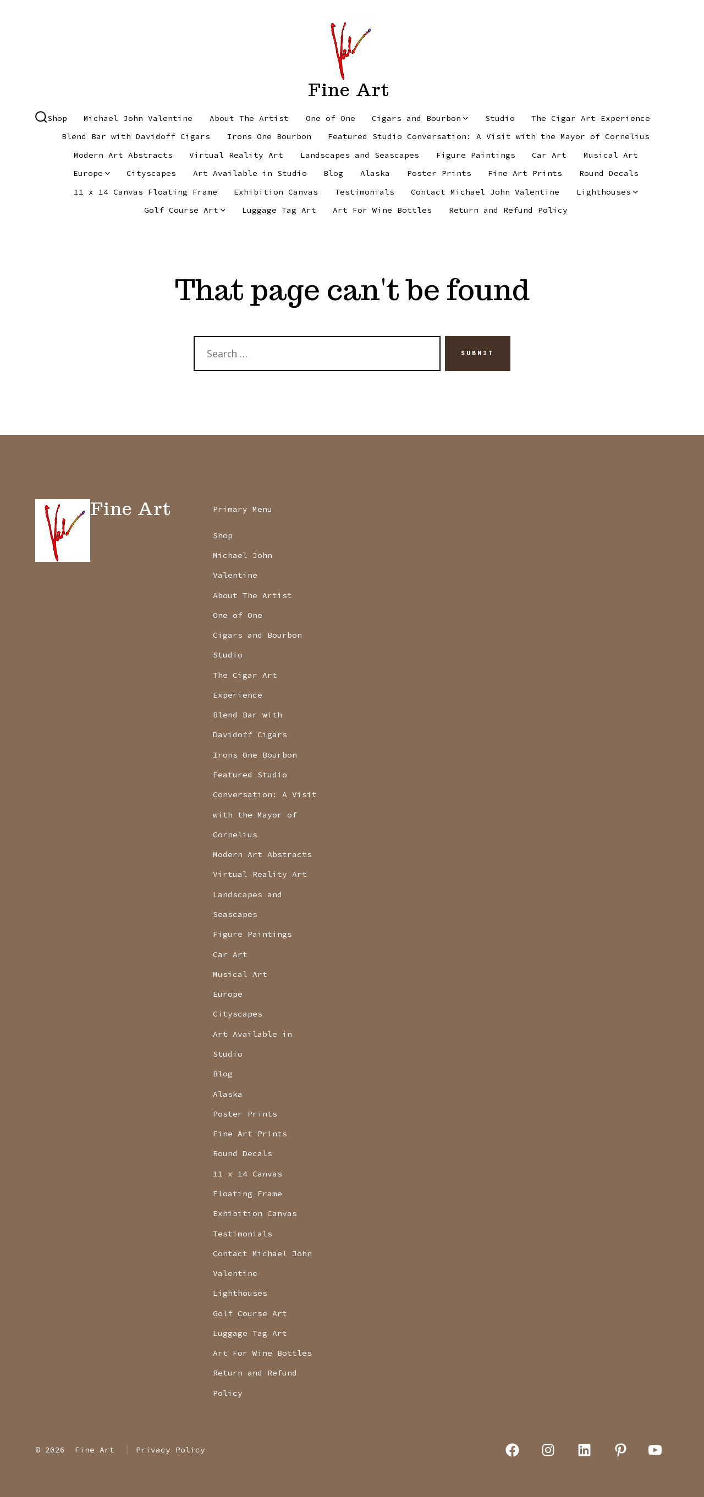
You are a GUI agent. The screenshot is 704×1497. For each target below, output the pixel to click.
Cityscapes (151, 173)
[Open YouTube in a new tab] (655, 1450)
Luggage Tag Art (279, 210)
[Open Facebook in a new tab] (512, 1450)
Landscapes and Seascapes (359, 155)
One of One (330, 118)
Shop (57, 118)
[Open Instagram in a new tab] (549, 1450)
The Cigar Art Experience (590, 118)
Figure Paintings (475, 155)
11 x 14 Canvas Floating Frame (145, 192)
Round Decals (609, 173)
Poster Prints (439, 173)
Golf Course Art (185, 210)
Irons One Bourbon (269, 136)
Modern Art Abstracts (123, 155)
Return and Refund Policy (508, 210)
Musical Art (611, 155)
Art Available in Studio (250, 173)
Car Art (549, 155)
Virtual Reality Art (236, 155)
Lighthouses (607, 192)
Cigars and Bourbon (420, 118)
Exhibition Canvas (276, 192)
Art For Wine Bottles (382, 210)
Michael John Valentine (138, 118)
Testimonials (364, 192)
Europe (91, 173)
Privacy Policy (170, 1450)
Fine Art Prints (525, 173)
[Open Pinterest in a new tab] (621, 1450)
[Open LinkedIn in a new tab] (584, 1450)
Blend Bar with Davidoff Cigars (136, 136)
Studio (500, 118)
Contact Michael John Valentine (485, 192)
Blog (333, 173)
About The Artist (249, 118)
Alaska (375, 173)
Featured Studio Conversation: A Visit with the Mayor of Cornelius (489, 136)
